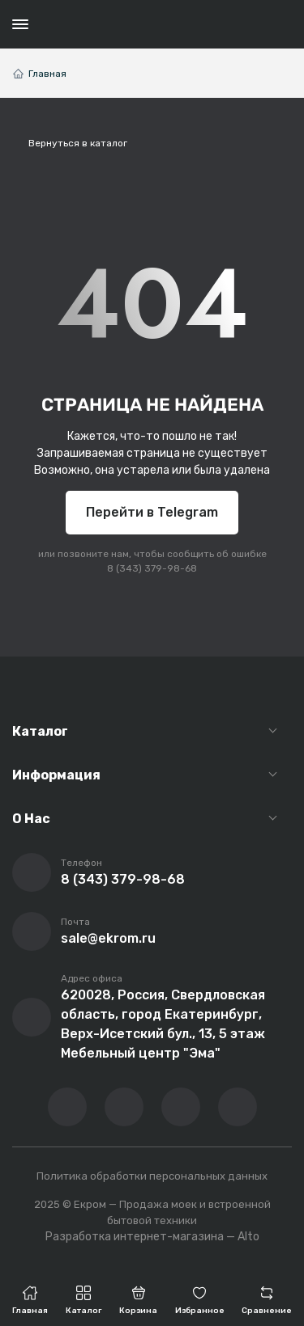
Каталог (40, 731)
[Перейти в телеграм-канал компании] (180, 1106)
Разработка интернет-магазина (134, 1237)
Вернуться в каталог (77, 143)
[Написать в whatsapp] (237, 1106)
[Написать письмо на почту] (31, 931)
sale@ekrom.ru (108, 938)
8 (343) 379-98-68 (152, 568)
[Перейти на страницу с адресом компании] (31, 1017)
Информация (56, 775)
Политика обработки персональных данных (152, 1176)
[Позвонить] (31, 872)
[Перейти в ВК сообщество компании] (67, 1106)
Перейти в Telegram (152, 512)
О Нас (31, 818)
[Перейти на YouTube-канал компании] (124, 1106)
